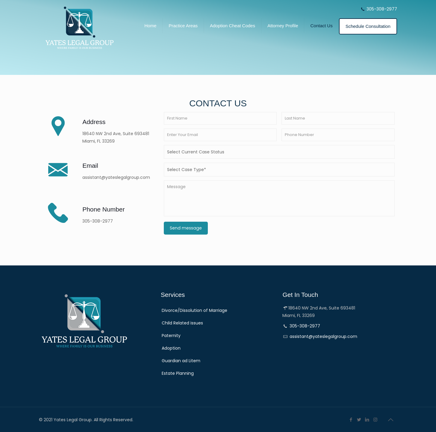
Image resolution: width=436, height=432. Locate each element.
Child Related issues (182, 323)
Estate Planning (178, 373)
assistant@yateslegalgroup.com (323, 336)
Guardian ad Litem (181, 361)
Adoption (171, 348)
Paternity (171, 336)
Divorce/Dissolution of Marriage (194, 310)
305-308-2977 (382, 9)
